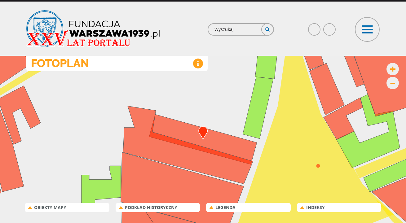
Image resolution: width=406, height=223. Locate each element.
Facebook (314, 27)
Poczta (330, 27)
